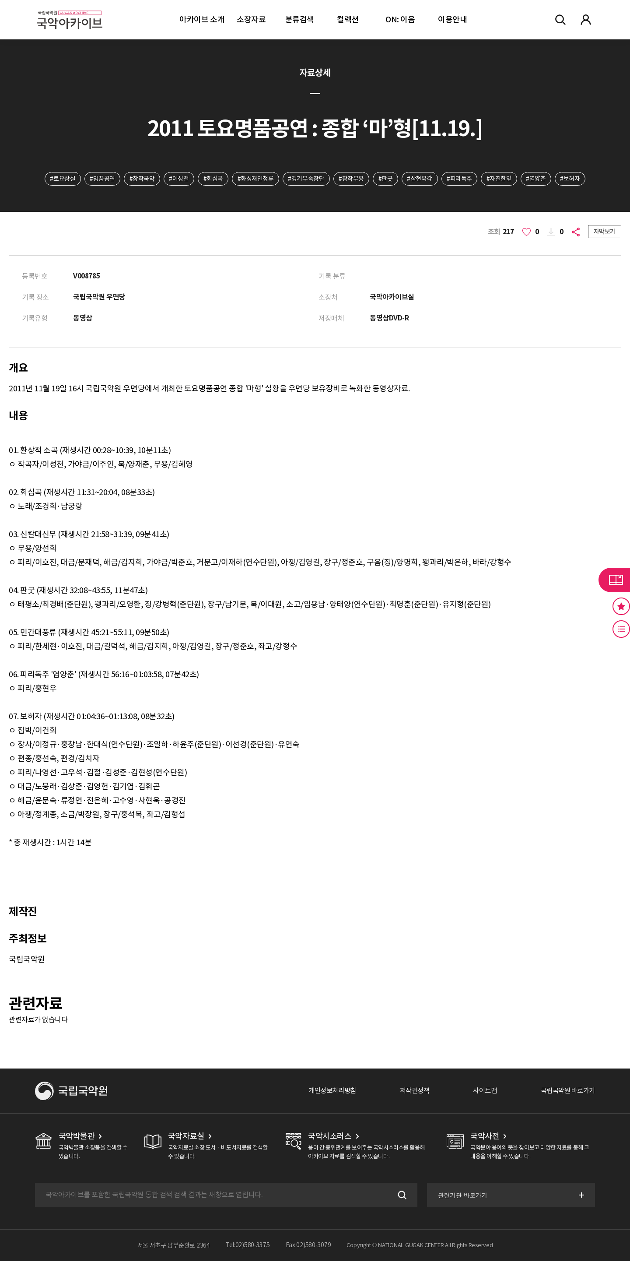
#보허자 (573, 179)
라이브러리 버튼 (614, 580)
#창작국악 (140, 179)
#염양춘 (538, 179)
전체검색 (560, 20)
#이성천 (177, 179)
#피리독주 (460, 179)
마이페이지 (586, 20)
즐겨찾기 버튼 (621, 606)
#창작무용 (351, 179)
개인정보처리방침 (322, 1091)
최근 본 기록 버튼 (621, 629)
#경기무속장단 (306, 179)
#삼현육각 (421, 179)
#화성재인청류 (255, 179)
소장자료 (251, 19)
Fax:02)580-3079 (308, 1246)
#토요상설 (60, 179)
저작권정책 (408, 1091)
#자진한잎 (501, 179)
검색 (400, 1196)
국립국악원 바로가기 (565, 1091)
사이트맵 (480, 1091)
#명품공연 (100, 179)
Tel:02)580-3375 (248, 1246)
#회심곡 (212, 179)
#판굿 (386, 179)
